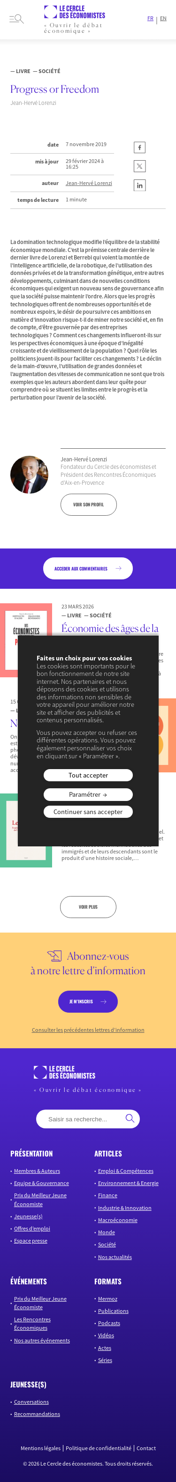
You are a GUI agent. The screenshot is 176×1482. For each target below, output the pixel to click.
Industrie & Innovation (125, 1207)
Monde (106, 1232)
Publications (113, 1310)
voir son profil (88, 504)
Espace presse (30, 1240)
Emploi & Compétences (125, 1170)
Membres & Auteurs (37, 1170)
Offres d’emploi (32, 1228)
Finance (107, 1195)
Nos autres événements (42, 1340)
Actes (104, 1347)
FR (150, 18)
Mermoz (107, 1298)
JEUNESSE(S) (28, 1384)
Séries (105, 1359)
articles (108, 1153)
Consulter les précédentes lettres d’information (88, 1030)
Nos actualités (115, 1256)
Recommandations (37, 1413)
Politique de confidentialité (98, 1448)
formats (108, 1281)
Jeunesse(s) (28, 1216)
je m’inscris (81, 1001)
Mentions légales (41, 1448)
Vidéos (106, 1335)
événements (28, 1281)
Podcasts (109, 1322)
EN (163, 18)
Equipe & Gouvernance (41, 1182)
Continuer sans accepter (88, 812)
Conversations (31, 1401)
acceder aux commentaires (80, 568)
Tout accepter (88, 775)
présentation (31, 1153)
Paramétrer (84, 794)
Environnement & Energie (128, 1182)
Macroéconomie (118, 1219)
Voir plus (88, 907)
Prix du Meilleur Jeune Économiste (40, 1199)
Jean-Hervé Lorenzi (89, 183)
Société (107, 1244)
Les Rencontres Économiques (32, 1323)
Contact (146, 1448)
